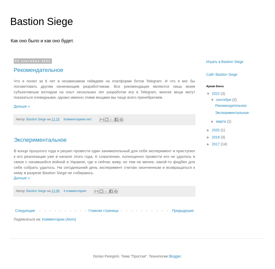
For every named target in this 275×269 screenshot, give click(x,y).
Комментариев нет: (78, 119)
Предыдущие (183, 211)
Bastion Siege (41, 21)
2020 (216, 130)
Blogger (175, 256)
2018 (216, 137)
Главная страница (104, 211)
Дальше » (22, 106)
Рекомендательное (38, 70)
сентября (224, 100)
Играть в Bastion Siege (224, 62)
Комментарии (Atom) (59, 219)
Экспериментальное (40, 140)
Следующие (25, 211)
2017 (216, 144)
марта (221, 121)
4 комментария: (76, 191)
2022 (216, 94)
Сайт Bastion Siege (222, 74)
